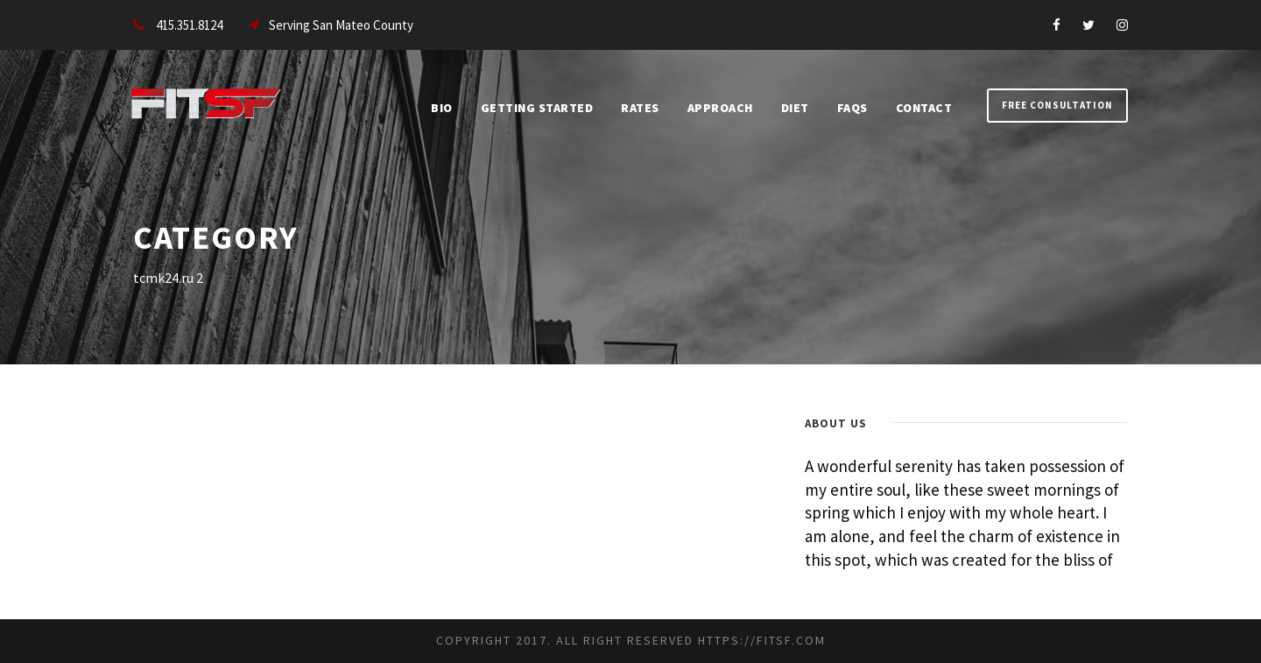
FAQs (852, 108)
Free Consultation (1057, 105)
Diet (795, 108)
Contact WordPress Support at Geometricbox (160, 638)
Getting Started (537, 108)
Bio (442, 108)
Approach (720, 108)
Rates (640, 108)
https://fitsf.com (762, 640)
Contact (924, 108)
